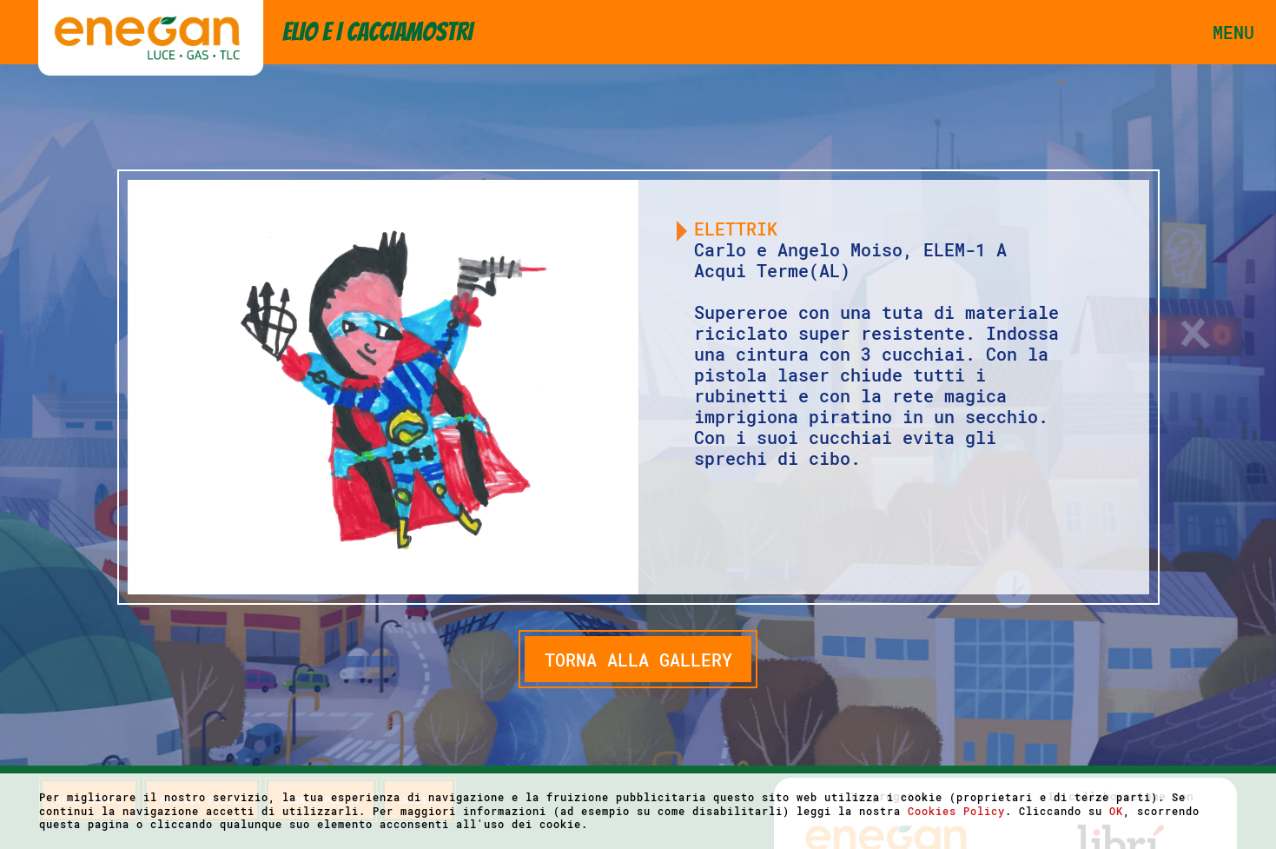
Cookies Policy (956, 811)
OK (1116, 811)
